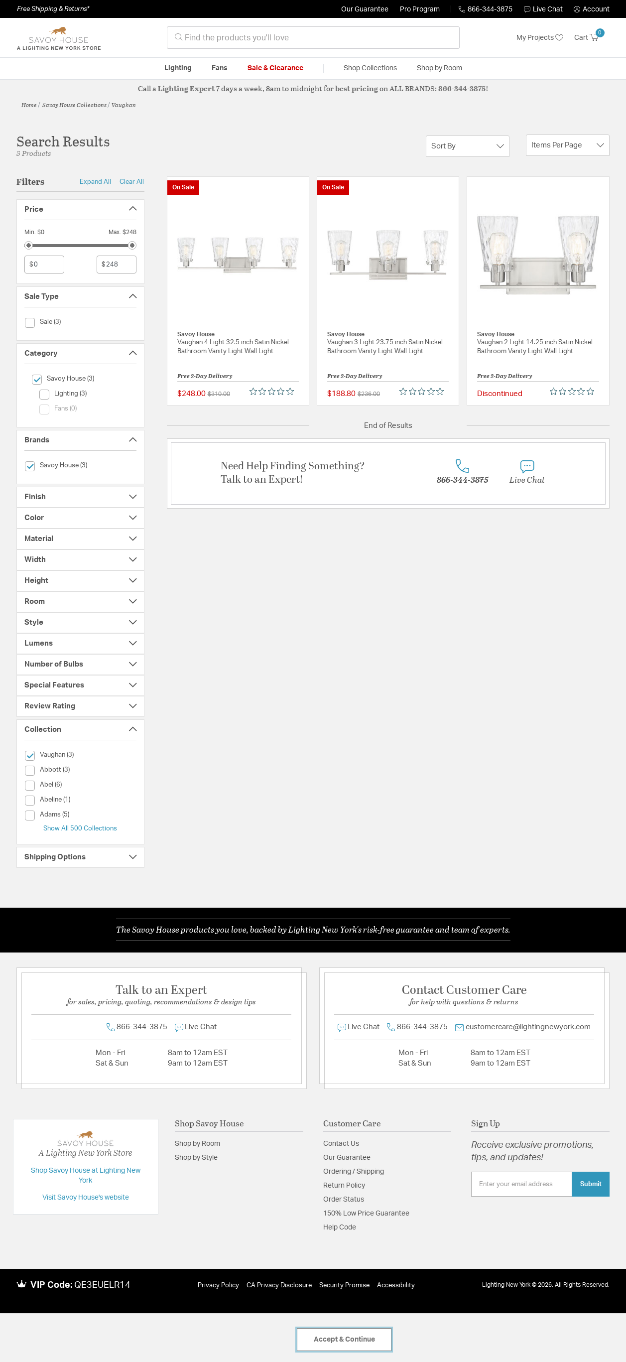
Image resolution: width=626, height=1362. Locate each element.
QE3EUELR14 (102, 1285)
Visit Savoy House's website (85, 1197)
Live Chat (543, 9)
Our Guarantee (364, 9)
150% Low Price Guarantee (366, 1213)
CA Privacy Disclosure (279, 1285)
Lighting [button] (178, 68)
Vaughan (124, 104)
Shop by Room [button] (439, 68)
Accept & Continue (344, 1339)
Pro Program (420, 9)
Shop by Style (196, 1157)
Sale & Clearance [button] (275, 68)
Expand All (95, 181)
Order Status (343, 1199)
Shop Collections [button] (370, 68)
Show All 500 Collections (80, 828)
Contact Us (341, 1143)
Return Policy (344, 1185)
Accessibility (396, 1285)
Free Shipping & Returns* (53, 8)
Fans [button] (220, 68)
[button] (592, 9)
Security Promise (344, 1285)
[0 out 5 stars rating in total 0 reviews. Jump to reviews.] (274, 392)
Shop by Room (197, 1143)
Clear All (132, 181)
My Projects (539, 37)
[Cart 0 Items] (592, 37)
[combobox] (313, 37)
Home (29, 104)
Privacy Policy (218, 1285)
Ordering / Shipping (353, 1171)
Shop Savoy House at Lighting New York (85, 1175)
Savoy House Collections (74, 104)
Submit (591, 1184)
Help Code (339, 1227)
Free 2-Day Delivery (205, 375)
